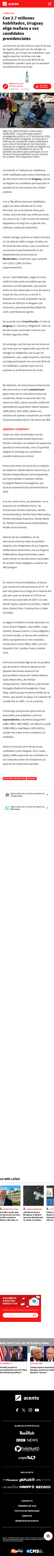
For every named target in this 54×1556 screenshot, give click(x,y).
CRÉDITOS (27, 1515)
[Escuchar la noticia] (42, 86)
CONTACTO (27, 1500)
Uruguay (31, 778)
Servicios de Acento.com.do (16, 84)
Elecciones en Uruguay (14, 778)
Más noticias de (25, 1343)
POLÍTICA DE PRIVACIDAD (27, 1510)
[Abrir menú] (49, 4)
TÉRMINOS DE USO (27, 1505)
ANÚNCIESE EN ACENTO (27, 1520)
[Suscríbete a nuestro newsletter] (34, 1315)
